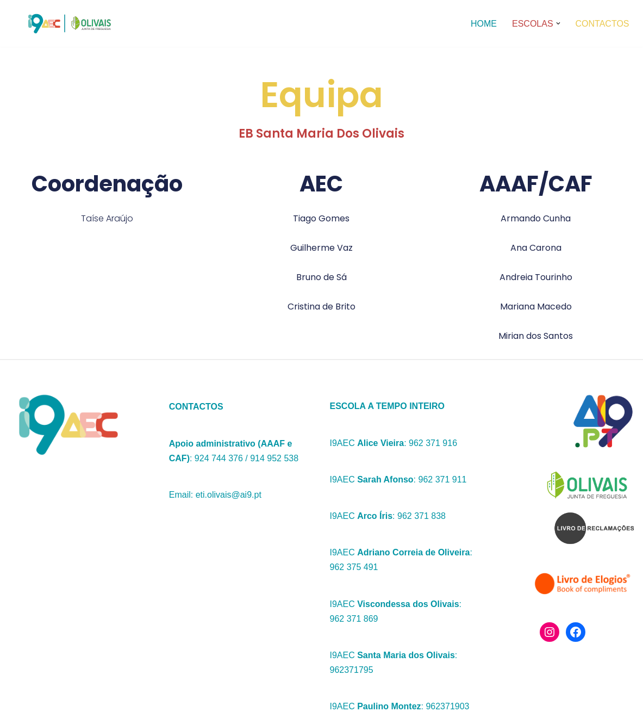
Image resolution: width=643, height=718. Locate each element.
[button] (558, 23)
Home (484, 23)
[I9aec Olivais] (66, 23)
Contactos (602, 23)
